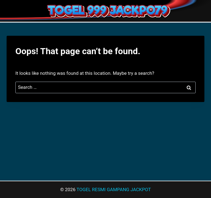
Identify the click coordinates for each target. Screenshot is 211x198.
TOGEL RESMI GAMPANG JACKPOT (114, 189)
